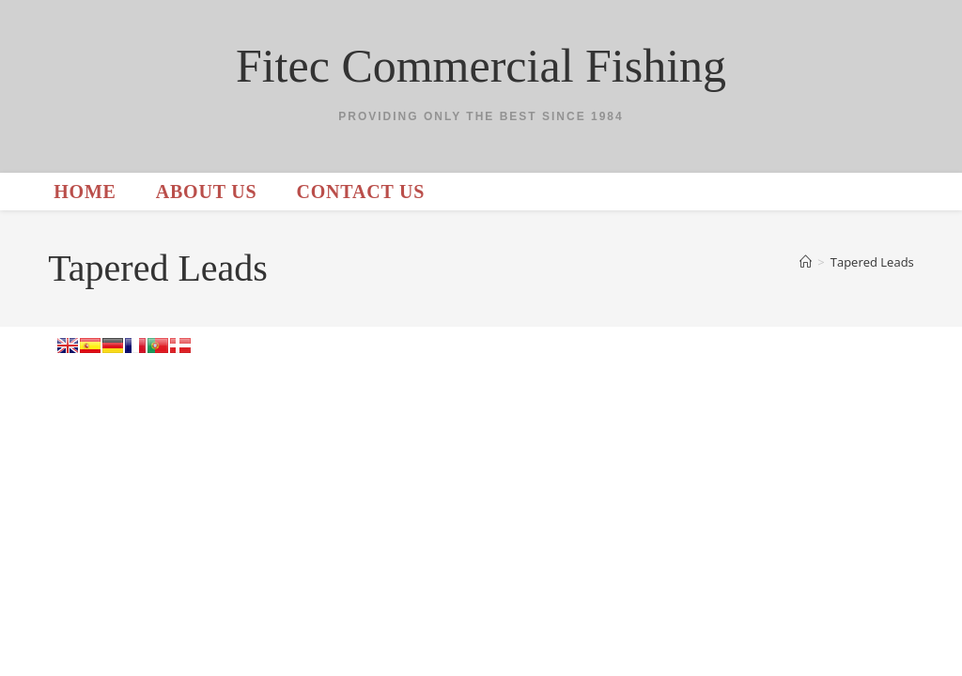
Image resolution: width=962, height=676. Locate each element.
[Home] (805, 262)
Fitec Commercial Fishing (481, 65)
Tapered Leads (872, 262)
